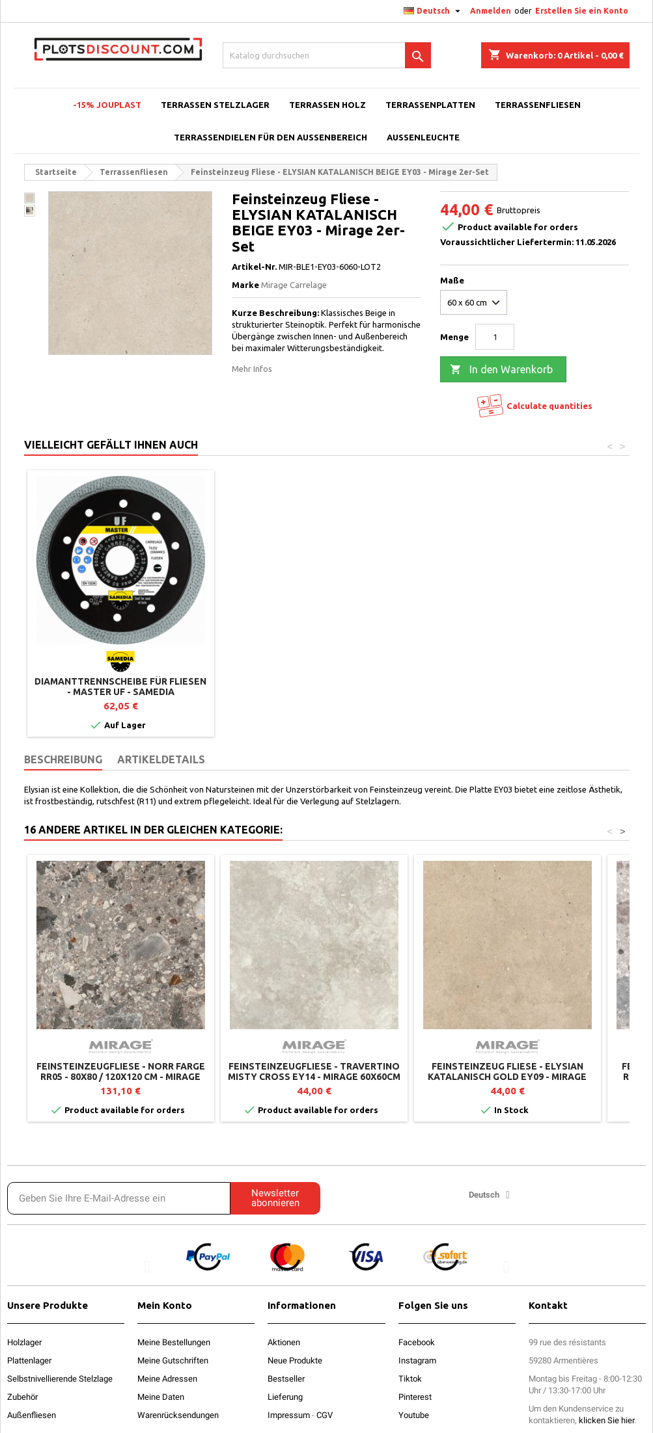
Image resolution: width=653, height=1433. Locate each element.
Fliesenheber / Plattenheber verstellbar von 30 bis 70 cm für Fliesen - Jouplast (120, 691)
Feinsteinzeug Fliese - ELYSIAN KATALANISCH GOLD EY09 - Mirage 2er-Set (507, 1076)
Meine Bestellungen (173, 1342)
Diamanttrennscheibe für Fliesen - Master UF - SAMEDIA (507, 686)
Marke (245, 284)
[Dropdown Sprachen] (434, 11)
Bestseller (286, 1379)
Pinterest (415, 1397)
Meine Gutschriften (172, 1360)
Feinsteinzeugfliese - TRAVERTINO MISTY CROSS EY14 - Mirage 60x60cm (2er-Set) (314, 1076)
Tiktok (410, 1379)
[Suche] (327, 55)
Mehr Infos (252, 368)
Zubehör (22, 1397)
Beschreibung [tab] (63, 759)
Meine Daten (160, 1397)
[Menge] (494, 337)
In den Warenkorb (501, 369)
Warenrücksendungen (178, 1415)
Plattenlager (29, 1360)
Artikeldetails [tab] (161, 759)
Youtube (413, 1415)
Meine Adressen (167, 1379)
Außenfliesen (31, 1415)
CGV (324, 1415)
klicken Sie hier (606, 1420)
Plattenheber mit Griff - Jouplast (313, 686)
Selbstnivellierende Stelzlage (60, 1379)
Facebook (416, 1342)
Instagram (417, 1360)
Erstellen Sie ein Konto (581, 11)
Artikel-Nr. (254, 266)
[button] (147, 1266)
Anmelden (490, 11)
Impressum (289, 1415)
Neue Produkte (295, 1360)
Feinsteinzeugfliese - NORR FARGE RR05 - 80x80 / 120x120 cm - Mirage (120, 1071)
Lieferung (285, 1397)
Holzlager (24, 1342)
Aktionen (284, 1342)
